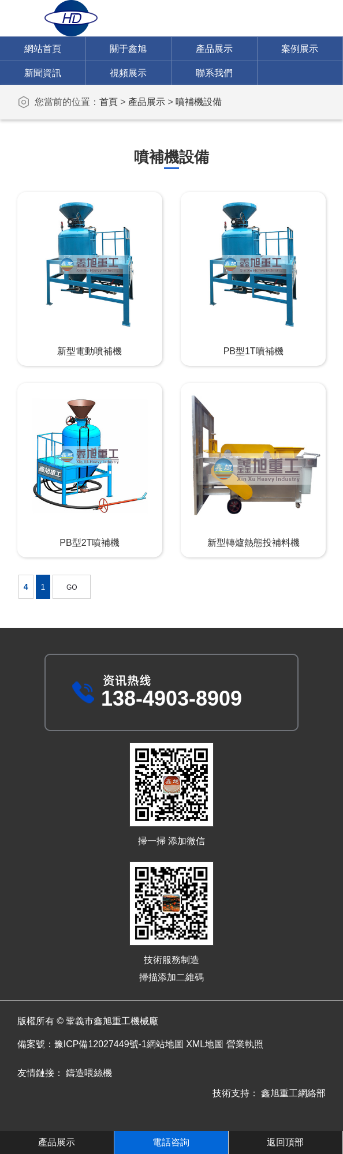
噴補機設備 (199, 102)
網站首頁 (42, 49)
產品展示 (214, 49)
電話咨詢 (170, 1142)
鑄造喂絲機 (89, 1073)
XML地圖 (204, 1044)
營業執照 (244, 1044)
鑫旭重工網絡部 (293, 1093)
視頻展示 (128, 73)
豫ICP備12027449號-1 (100, 1044)
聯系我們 (214, 73)
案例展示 (299, 49)
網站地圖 (165, 1044)
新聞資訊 (42, 73)
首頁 (108, 102)
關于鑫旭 (128, 49)
